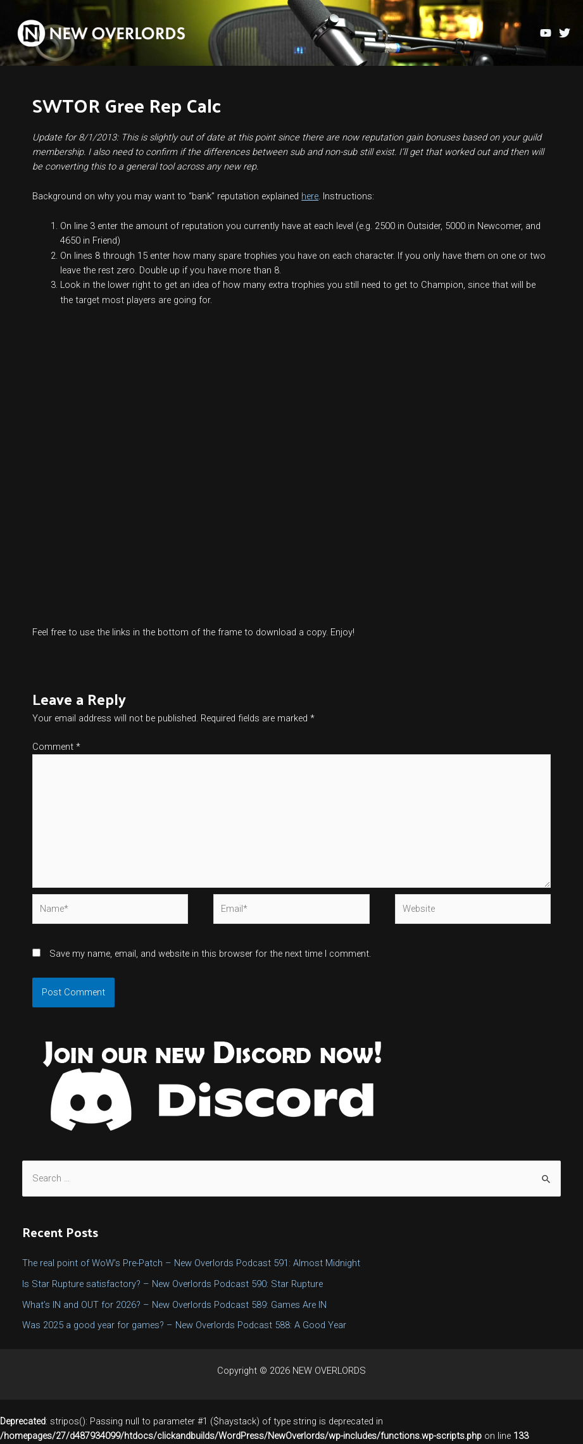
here (309, 196)
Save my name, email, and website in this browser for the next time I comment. (210, 953)
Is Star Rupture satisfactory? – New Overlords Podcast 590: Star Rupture (172, 1284)
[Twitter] (564, 33)
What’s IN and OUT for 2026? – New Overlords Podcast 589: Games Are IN (174, 1304)
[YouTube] (545, 33)
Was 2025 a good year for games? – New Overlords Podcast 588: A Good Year (184, 1325)
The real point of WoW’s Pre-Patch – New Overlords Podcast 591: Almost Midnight (191, 1263)
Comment (56, 746)
